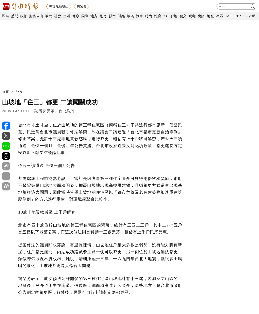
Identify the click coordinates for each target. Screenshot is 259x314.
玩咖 (192, 16)
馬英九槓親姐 (58, 6)
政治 (23, 16)
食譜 (201, 16)
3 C (166, 16)
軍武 (48, 16)
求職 (252, 16)
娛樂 (130, 16)
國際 (84, 16)
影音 (112, 16)
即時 (5, 16)
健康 (75, 16)
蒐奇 (103, 16)
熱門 (14, 16)
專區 (219, 16)
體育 (157, 16)
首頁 (5, 91)
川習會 (81, 6)
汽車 (139, 16)
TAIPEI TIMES (235, 16)
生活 (66, 16)
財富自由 (36, 16)
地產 (210, 16)
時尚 (148, 16)
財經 (121, 16)
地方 (94, 16)
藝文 (183, 16)
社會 (57, 16)
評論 (174, 16)
